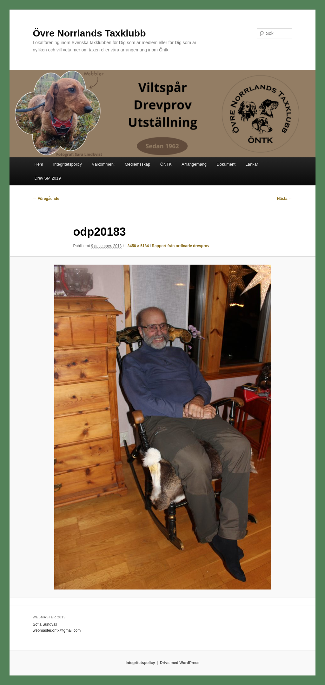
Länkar (251, 164)
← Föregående (46, 198)
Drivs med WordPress (180, 663)
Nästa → (284, 198)
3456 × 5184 (138, 246)
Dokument (226, 164)
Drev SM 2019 (47, 178)
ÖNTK (166, 164)
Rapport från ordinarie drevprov (180, 246)
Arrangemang (194, 164)
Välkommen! (103, 164)
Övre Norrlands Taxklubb (89, 33)
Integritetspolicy (67, 164)
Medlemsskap (137, 164)
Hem (38, 164)
